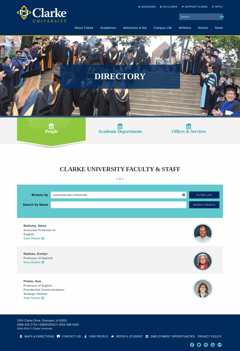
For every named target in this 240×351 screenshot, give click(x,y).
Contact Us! (69, 336)
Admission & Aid (135, 28)
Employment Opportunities (170, 336)
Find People (96, 336)
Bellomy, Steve (35, 226)
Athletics (185, 28)
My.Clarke (169, 6)
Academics (108, 28)
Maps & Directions (36, 336)
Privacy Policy (210, 336)
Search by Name (35, 204)
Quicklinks (147, 6)
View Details (34, 238)
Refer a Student (127, 336)
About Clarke (84, 28)
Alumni (203, 28)
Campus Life (163, 28)
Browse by (40, 195)
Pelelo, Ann (32, 281)
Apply (217, 6)
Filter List (204, 195)
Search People (204, 204)
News (219, 28)
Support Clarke (195, 6)
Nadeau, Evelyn (36, 254)
